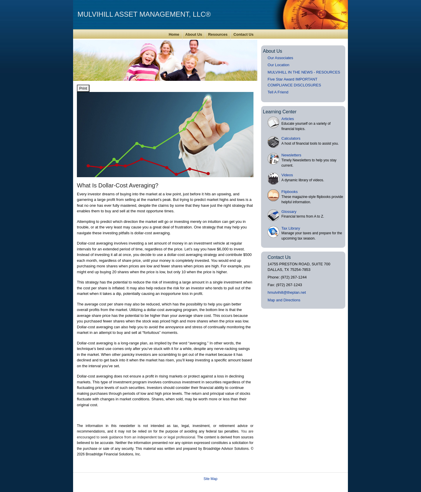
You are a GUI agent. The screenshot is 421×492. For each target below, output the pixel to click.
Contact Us (244, 34)
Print (83, 88)
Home (174, 34)
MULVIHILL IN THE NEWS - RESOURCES (304, 72)
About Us (193, 34)
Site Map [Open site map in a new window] (210, 479)
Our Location (278, 65)
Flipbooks (290, 191)
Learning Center (279, 111)
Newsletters (291, 155)
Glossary (289, 211)
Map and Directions (284, 300)
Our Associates (280, 58)
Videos (287, 175)
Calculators (291, 138)
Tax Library (291, 228)
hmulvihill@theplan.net (287, 292)
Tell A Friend (278, 92)
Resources (217, 34)
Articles (288, 119)
